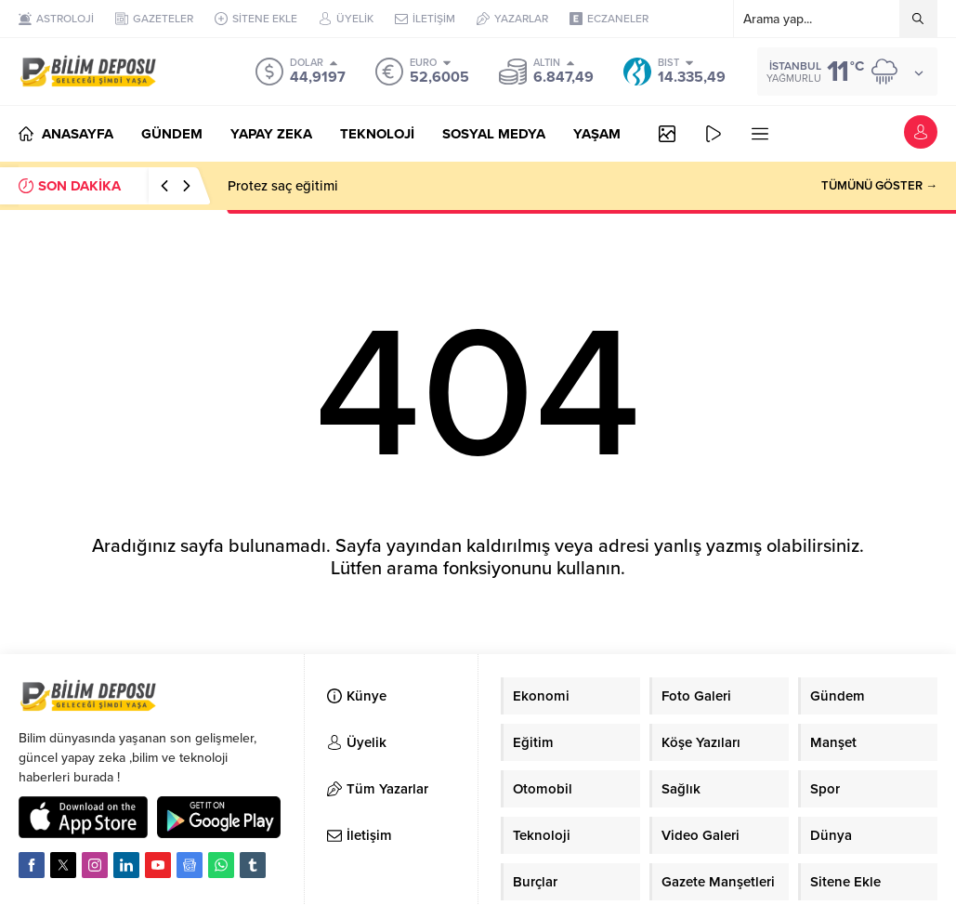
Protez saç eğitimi (283, 185)
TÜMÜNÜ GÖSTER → (879, 185)
